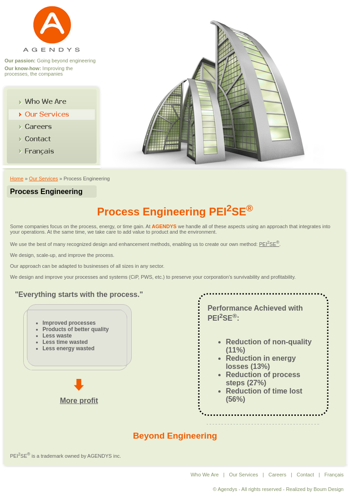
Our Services (43, 178)
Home (16, 178)
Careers (277, 474)
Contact (305, 474)
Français (334, 474)
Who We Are (204, 474)
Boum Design (329, 489)
